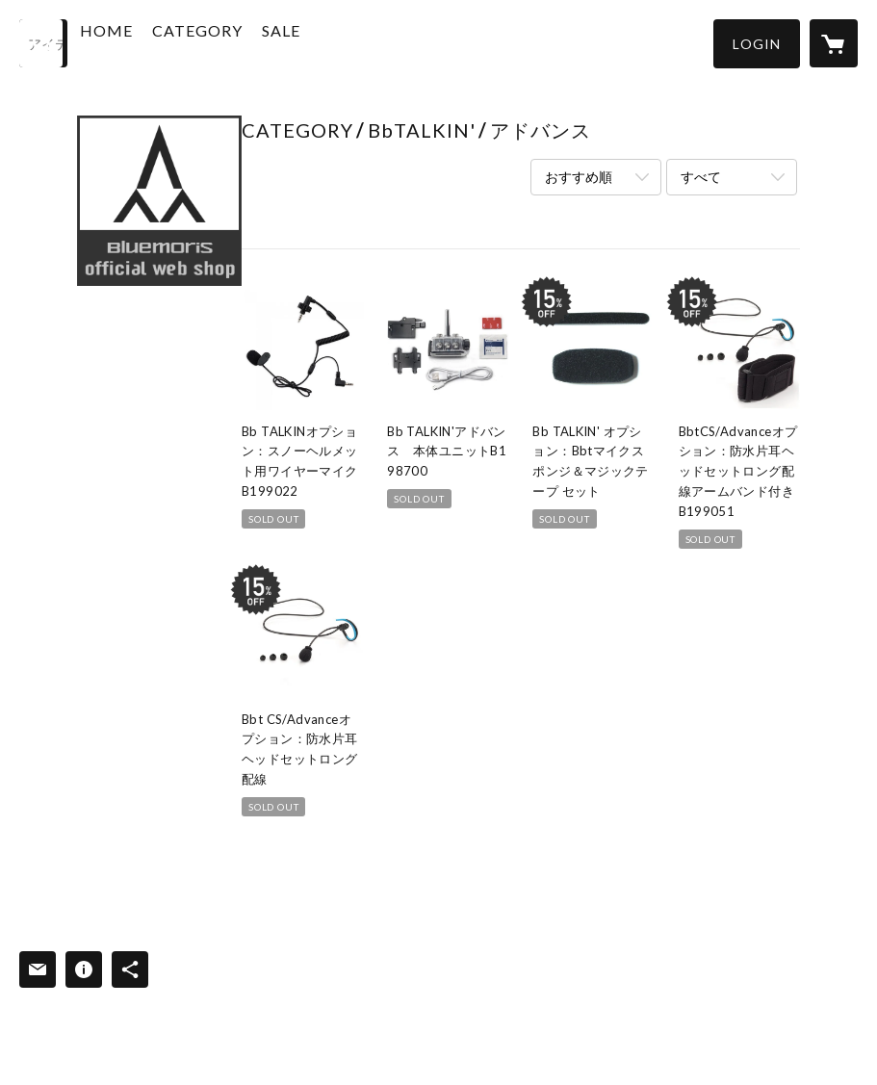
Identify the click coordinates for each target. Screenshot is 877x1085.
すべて (701, 176)
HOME (151, 42)
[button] (756, 43)
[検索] (43, 43)
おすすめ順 (578, 176)
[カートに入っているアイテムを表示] (834, 43)
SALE (326, 42)
